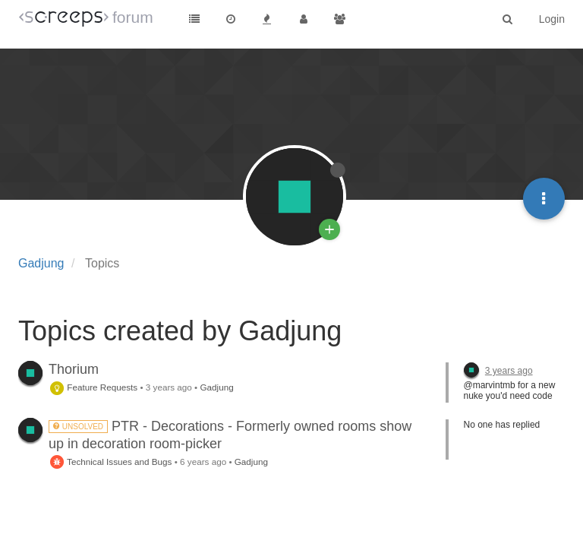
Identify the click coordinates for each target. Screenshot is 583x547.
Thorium (74, 369)
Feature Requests (93, 387)
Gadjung (216, 387)
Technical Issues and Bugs (110, 461)
